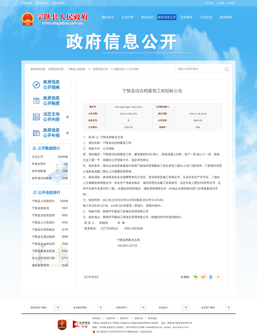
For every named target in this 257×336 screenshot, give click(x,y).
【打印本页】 (91, 277)
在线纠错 (138, 318)
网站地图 (152, 318)
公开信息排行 (49, 192)
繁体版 (231, 3)
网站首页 (108, 17)
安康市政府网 (58, 3)
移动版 (221, 3)
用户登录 (209, 3)
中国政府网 (26, 3)
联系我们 (96, 318)
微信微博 (226, 17)
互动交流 (206, 17)
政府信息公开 (167, 17)
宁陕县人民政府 (76, 69)
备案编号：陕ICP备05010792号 (176, 327)
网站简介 (124, 318)
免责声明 (110, 318)
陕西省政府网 (42, 3)
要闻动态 (147, 17)
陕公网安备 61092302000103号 (109, 331)
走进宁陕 (128, 17)
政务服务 (186, 17)
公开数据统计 (49, 148)
